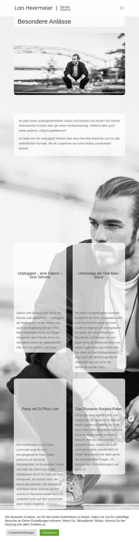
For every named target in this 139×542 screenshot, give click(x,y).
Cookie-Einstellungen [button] (21, 532)
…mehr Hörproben (112, 227)
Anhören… (53, 504)
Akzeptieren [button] (49, 532)
